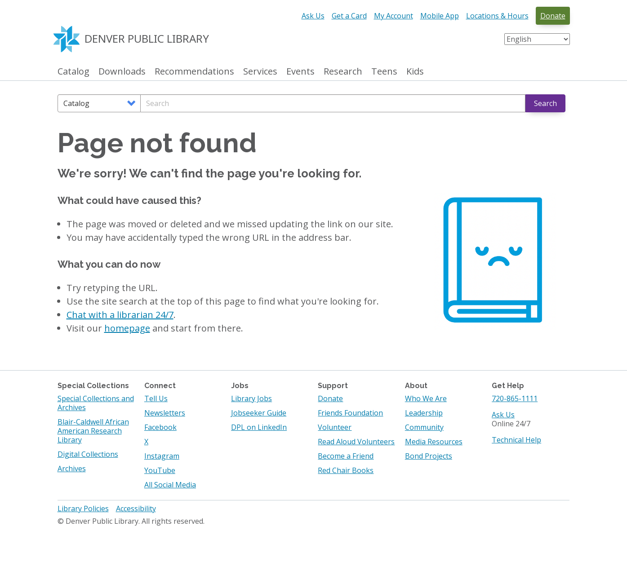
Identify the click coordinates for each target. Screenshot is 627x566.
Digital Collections (88, 454)
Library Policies (83, 508)
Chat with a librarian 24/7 (120, 315)
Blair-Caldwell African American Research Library (93, 431)
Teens (384, 71)
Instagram (161, 456)
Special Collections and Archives (96, 403)
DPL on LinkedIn (259, 427)
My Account (393, 15)
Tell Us (156, 398)
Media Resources (433, 442)
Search (545, 103)
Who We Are (426, 398)
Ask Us (313, 15)
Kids (415, 71)
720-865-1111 (515, 398)
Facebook (160, 427)
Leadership (424, 413)
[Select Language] (537, 39)
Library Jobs (251, 398)
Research (343, 71)
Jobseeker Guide (258, 413)
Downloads (122, 71)
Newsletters (164, 413)
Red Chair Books (346, 470)
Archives (72, 468)
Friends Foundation (350, 413)
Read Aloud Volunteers (356, 442)
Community (424, 427)
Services (260, 71)
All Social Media (170, 485)
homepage (127, 328)
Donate (552, 15)
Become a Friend (346, 456)
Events (300, 71)
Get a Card (349, 15)
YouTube (159, 470)
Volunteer (334, 427)
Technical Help (516, 440)
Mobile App (439, 15)
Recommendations (194, 71)
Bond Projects (428, 456)
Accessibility (136, 508)
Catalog (73, 71)
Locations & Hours (497, 15)
